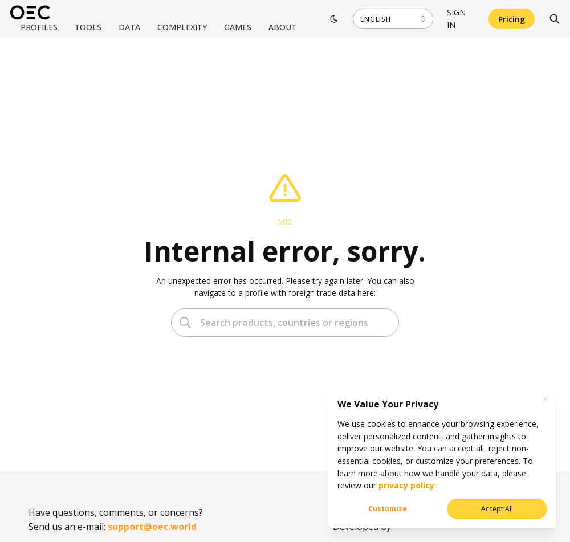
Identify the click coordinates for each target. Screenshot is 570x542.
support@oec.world (152, 526)
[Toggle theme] (334, 19)
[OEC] (30, 12)
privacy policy (405, 485)
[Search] (554, 19)
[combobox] (393, 19)
